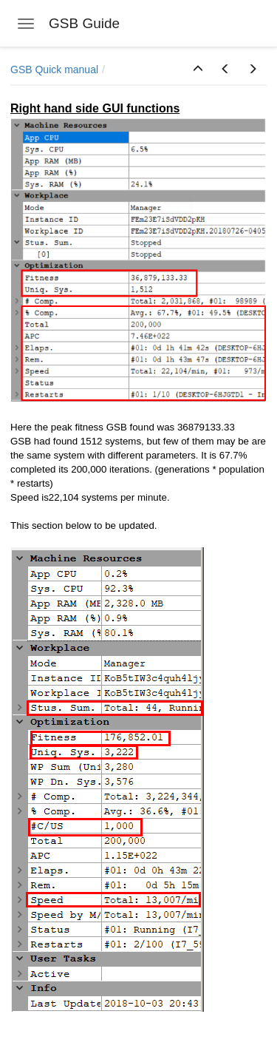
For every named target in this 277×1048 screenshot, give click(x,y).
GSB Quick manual (54, 69)
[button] (198, 69)
